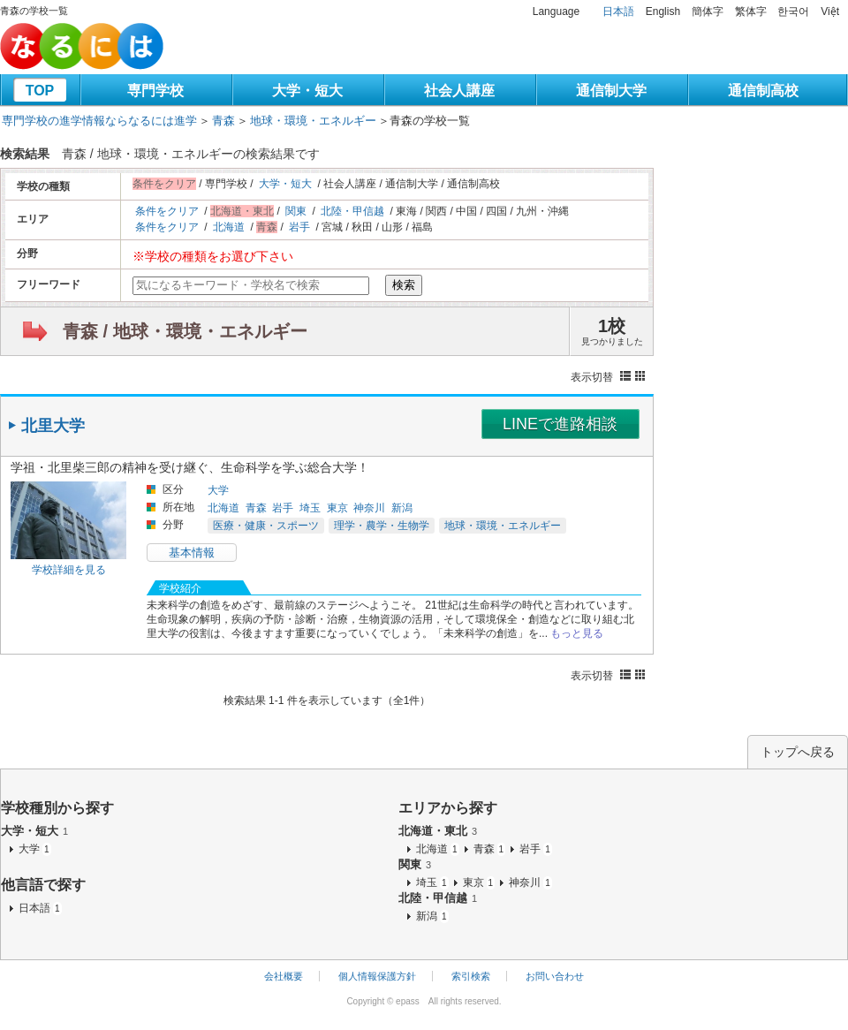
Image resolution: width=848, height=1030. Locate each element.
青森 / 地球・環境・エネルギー (185, 331)
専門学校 (155, 90)
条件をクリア (167, 211)
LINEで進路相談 (560, 424)
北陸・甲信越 (352, 211)
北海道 (229, 227)
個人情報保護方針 (377, 976)
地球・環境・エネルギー (313, 120)
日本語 (618, 11)
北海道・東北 (437, 830)
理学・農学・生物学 (381, 525)
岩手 (299, 227)
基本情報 (192, 552)
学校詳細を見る (69, 570)
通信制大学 (611, 90)
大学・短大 (307, 90)
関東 (296, 211)
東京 (337, 508)
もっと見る (576, 633)
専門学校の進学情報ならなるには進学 (99, 120)
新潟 (402, 508)
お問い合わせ (555, 976)
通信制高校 (763, 90)
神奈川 (369, 508)
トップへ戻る (798, 752)
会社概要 (283, 976)
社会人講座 (459, 90)
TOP (40, 90)
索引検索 (470, 976)
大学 (218, 490)
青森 (223, 120)
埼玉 (310, 508)
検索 (403, 285)
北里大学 (53, 426)
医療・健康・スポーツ (266, 525)
